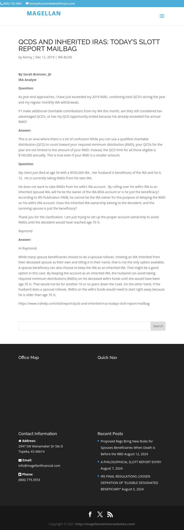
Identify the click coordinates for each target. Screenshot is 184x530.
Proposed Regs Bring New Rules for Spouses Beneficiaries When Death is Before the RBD (128, 447)
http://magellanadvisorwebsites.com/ (105, 524)
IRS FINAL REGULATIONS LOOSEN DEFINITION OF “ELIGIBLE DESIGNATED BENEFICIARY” (129, 482)
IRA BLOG (65, 57)
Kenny (27, 57)
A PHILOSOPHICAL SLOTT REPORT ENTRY (131, 462)
